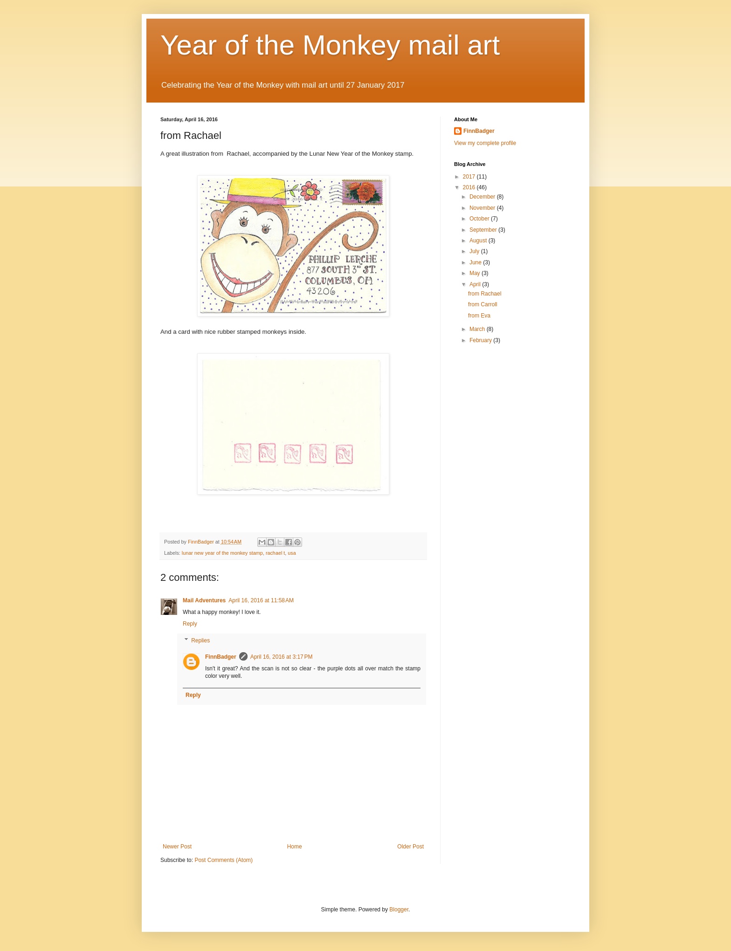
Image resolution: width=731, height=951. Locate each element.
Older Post (410, 846)
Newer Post (177, 846)
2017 (470, 176)
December (483, 196)
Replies (200, 640)
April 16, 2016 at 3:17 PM (281, 657)
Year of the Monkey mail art (330, 45)
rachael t (275, 553)
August (479, 240)
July (475, 251)
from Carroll (482, 304)
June (476, 262)
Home (294, 846)
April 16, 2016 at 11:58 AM (261, 600)
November (483, 208)
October (480, 218)
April (475, 284)
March (478, 329)
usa (292, 553)
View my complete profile (485, 143)
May (475, 273)
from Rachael (484, 293)
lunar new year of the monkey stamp (222, 553)
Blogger (398, 909)
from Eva (479, 315)
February (481, 340)
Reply (190, 623)
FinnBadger (220, 657)
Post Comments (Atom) (223, 860)
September (483, 230)
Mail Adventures (204, 600)
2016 (470, 187)
